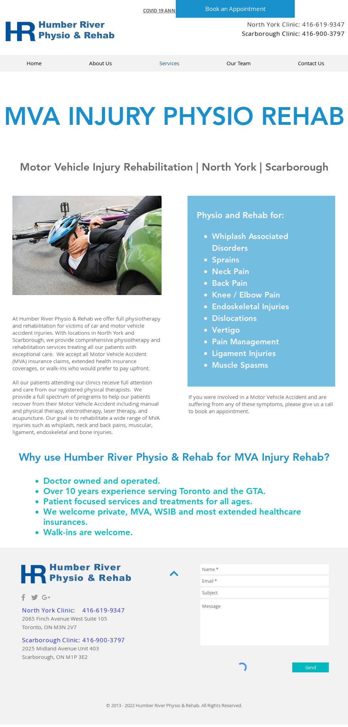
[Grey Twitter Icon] (34, 597)
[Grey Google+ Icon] (46, 597)
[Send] (310, 667)
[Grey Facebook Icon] (23, 597)
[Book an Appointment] (235, 9)
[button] (174, 10)
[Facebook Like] (298, 46)
